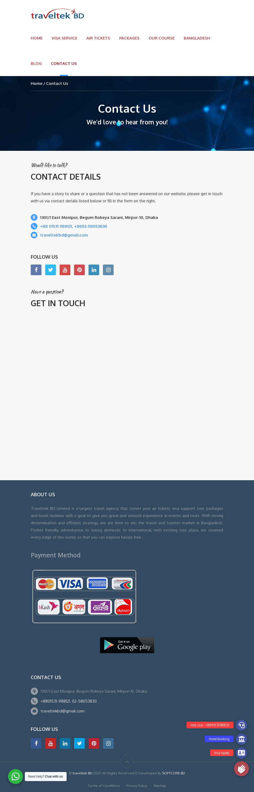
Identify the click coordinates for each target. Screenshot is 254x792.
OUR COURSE (162, 38)
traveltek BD (83, 773)
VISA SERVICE (64, 38)
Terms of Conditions (104, 785)
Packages (129, 38)
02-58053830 (84, 701)
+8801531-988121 (55, 701)
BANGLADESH (197, 38)
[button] (241, 768)
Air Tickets (98, 38)
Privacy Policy (136, 785)
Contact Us (64, 63)
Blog (36, 63)
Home (37, 38)
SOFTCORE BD (173, 773)
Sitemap (159, 785)
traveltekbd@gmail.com (62, 711)
